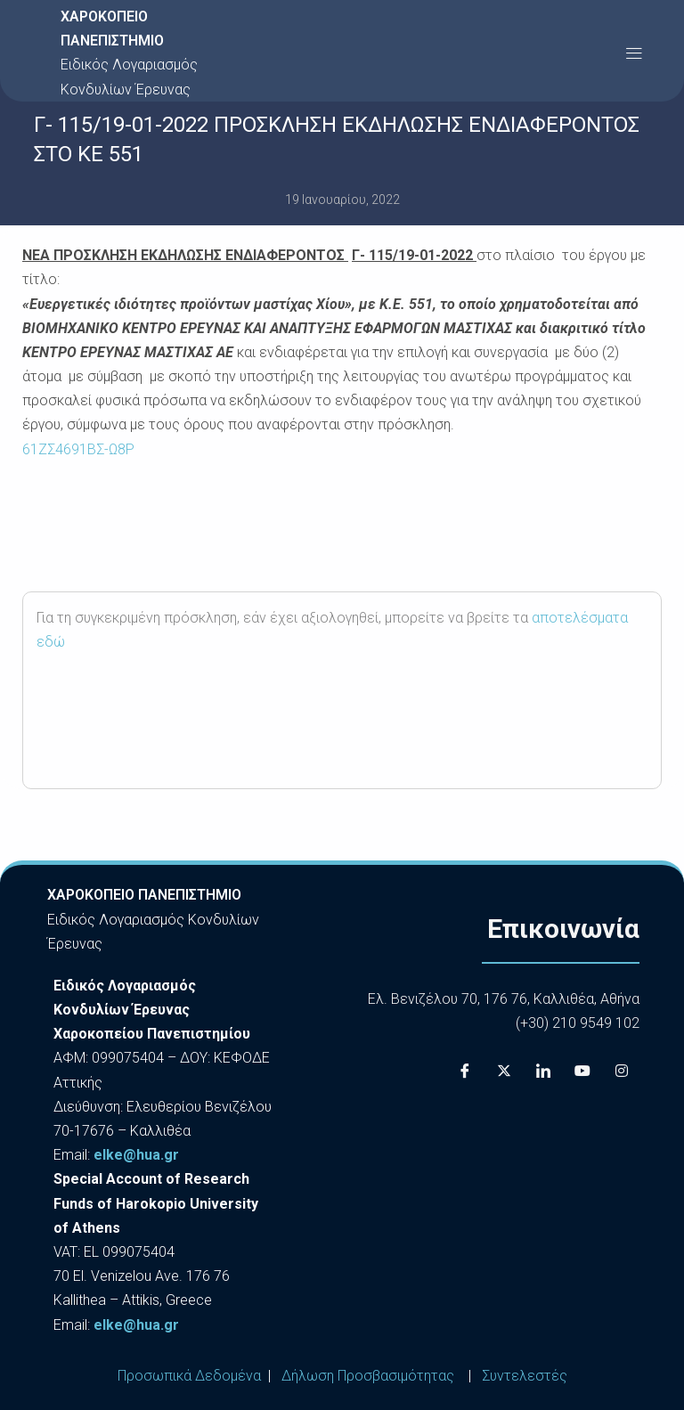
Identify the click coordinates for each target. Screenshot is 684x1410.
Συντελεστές (524, 1375)
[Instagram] (621, 1070)
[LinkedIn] (543, 1070)
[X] (504, 1070)
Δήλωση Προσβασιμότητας (367, 1375)
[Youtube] (582, 1070)
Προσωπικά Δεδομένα (189, 1375)
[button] (633, 53)
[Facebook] (465, 1070)
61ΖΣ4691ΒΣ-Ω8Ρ (78, 449)
